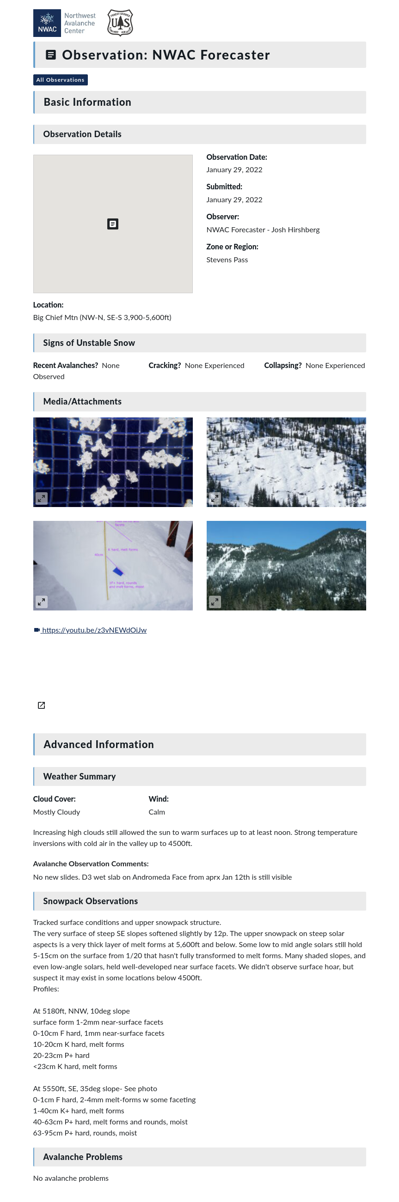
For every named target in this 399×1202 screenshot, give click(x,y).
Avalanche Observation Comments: (91, 863)
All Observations (61, 79)
